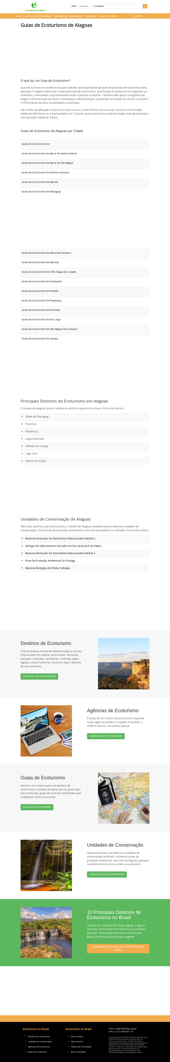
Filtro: (74, 6)
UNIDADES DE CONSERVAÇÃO (107, 874)
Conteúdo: (99, 6)
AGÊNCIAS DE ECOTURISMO (105, 736)
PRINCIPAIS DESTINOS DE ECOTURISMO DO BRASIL (118, 948)
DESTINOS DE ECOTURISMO (39, 676)
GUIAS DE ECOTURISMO (37, 807)
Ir (145, 6)
